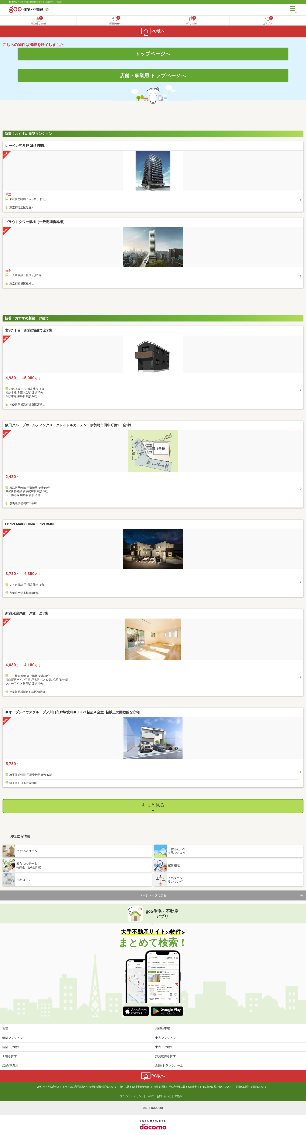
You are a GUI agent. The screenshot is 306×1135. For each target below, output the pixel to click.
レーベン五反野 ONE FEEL (25, 146)
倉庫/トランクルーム (169, 1065)
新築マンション (12, 1038)
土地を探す (9, 1056)
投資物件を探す (165, 1056)
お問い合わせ (164, 1096)
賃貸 (5, 1028)
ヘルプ (150, 1096)
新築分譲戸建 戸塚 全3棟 (26, 613)
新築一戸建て (11, 1047)
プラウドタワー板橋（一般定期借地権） (35, 222)
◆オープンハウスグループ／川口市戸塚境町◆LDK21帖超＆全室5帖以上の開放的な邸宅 (72, 712)
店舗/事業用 (10, 1065)
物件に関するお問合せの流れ (135, 1086)
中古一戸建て (164, 1047)
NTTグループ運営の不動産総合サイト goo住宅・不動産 (35, 2)
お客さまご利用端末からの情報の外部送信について (89, 1086)
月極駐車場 (162, 1028)
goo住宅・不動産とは (48, 1086)
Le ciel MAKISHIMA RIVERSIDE (30, 524)
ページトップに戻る (153, 895)
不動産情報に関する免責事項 (184, 1086)
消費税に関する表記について (251, 1086)
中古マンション (165, 1038)
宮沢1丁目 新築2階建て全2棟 (28, 330)
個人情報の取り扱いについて (218, 1086)
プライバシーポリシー (131, 1096)
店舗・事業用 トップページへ (153, 75)
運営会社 (179, 1096)
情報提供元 (159, 1086)
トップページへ (153, 54)
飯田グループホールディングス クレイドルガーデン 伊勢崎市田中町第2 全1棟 (70, 425)
